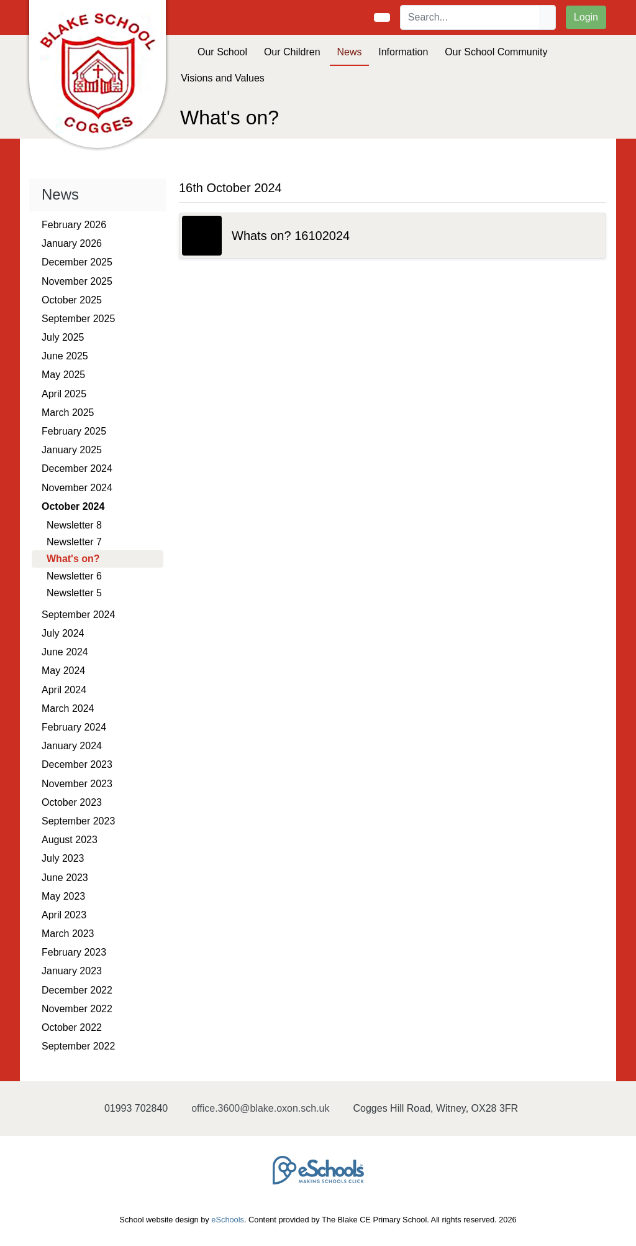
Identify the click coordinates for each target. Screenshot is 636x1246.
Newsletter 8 (74, 525)
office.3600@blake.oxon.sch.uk (260, 1108)
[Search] (470, 17)
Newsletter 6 (74, 576)
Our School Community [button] (496, 52)
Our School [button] (222, 52)
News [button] (349, 52)
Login (586, 17)
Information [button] (403, 52)
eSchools (227, 1219)
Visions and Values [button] (223, 78)
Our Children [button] (292, 52)
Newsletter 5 (74, 593)
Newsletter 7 (74, 542)
